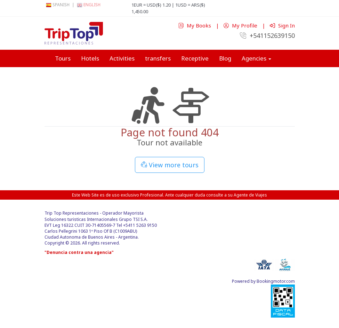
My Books (195, 25)
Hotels (90, 58)
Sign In (282, 25)
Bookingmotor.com (276, 281)
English (88, 5)
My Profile (241, 25)
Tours (63, 58)
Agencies (256, 58)
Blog (225, 58)
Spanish (58, 5)
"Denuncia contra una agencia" (79, 252)
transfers (158, 58)
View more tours (170, 165)
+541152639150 (267, 35)
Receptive (195, 58)
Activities (122, 58)
